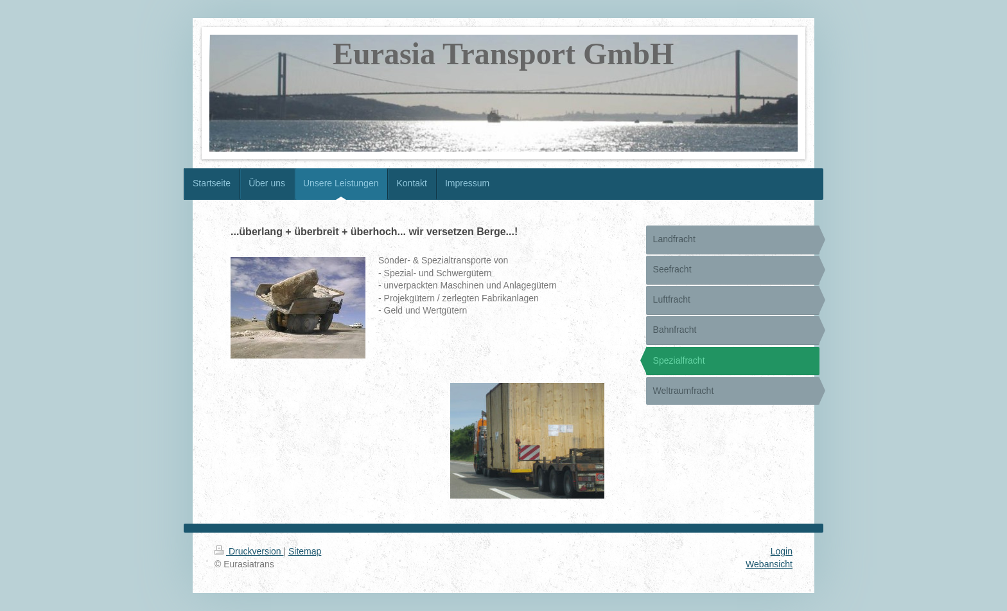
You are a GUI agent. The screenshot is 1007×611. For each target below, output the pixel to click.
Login (781, 551)
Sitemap (304, 551)
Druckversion (249, 551)
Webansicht (769, 564)
